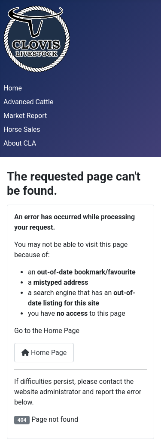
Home (12, 88)
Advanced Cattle (28, 102)
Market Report (25, 116)
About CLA (19, 143)
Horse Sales (21, 129)
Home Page (44, 353)
